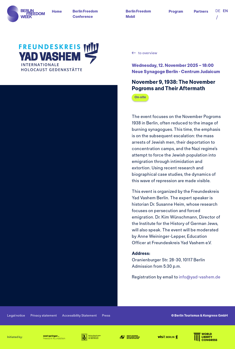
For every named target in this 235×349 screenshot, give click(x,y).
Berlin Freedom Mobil (138, 14)
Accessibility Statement (79, 315)
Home (57, 11)
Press (106, 315)
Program (176, 11)
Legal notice (16, 315)
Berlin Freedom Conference (85, 14)
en (225, 11)
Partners (201, 11)
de (217, 11)
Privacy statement (43, 315)
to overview (147, 53)
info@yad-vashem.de (199, 277)
